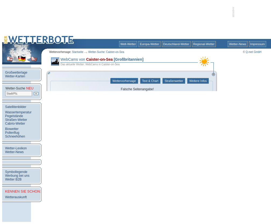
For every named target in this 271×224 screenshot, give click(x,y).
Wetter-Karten (15, 76)
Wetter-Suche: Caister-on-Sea (106, 51)
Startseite (77, 51)
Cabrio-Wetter (15, 123)
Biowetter (12, 129)
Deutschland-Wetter (176, 44)
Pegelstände (14, 116)
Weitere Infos (198, 80)
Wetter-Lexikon (16, 148)
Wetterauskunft (16, 197)
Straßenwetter (174, 80)
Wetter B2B (13, 179)
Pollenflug (12, 133)
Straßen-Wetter (16, 120)
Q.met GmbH (254, 51)
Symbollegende (16, 172)
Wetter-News (237, 44)
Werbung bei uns (17, 176)
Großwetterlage (16, 72)
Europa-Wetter (149, 44)
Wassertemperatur (18, 112)
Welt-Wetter (128, 44)
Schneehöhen (15, 136)
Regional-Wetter (204, 44)
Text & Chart (150, 80)
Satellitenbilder (15, 107)
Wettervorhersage (124, 80)
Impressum (257, 44)
